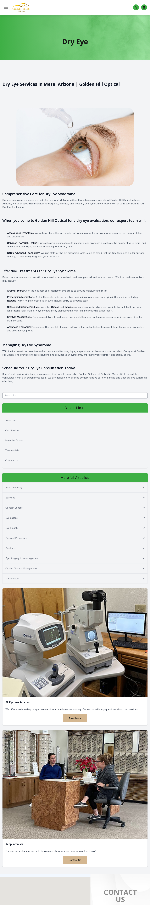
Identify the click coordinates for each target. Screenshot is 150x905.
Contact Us (11, 460)
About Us (10, 420)
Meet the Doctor (14, 440)
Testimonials (12, 450)
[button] (6, 7)
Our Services (12, 430)
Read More (75, 718)
